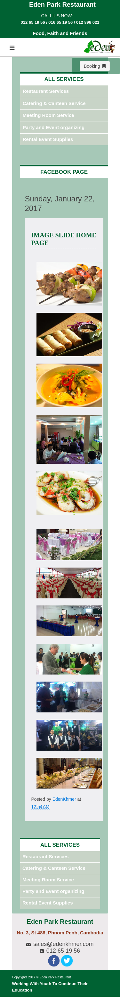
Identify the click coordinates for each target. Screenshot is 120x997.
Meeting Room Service (48, 115)
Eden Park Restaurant (55, 977)
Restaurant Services (46, 91)
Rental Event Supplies (48, 139)
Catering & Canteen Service (54, 103)
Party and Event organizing (53, 127)
